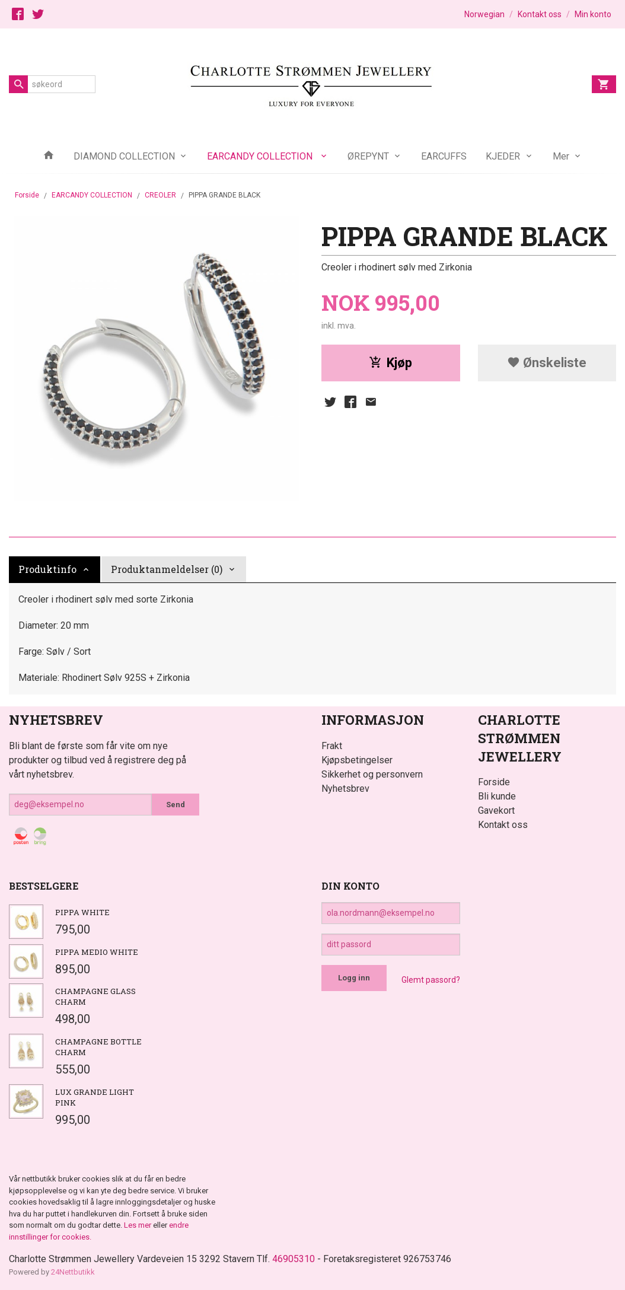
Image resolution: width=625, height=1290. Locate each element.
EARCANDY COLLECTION (261, 156)
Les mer (138, 1225)
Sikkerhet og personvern (372, 774)
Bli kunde (497, 796)
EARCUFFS (444, 156)
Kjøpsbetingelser (357, 760)
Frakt (331, 745)
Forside (27, 195)
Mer (561, 156)
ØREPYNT (368, 156)
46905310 (293, 1258)
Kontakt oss (503, 824)
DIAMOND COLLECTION (124, 156)
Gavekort (496, 810)
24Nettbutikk (73, 1271)
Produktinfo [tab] (47, 569)
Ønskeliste (546, 362)
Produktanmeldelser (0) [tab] (166, 569)
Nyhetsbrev (345, 788)
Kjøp (390, 362)
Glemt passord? (430, 980)
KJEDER (503, 156)
